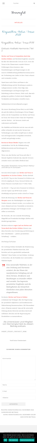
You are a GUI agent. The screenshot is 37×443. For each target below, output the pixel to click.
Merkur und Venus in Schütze (17, 297)
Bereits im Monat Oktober (9, 142)
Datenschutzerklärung (26, 440)
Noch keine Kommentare (18, 340)
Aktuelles (18, 22)
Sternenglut (18, 13)
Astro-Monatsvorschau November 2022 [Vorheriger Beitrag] (17, 411)
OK (5, 440)
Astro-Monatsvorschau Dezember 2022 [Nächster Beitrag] (19, 416)
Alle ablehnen (13, 440)
